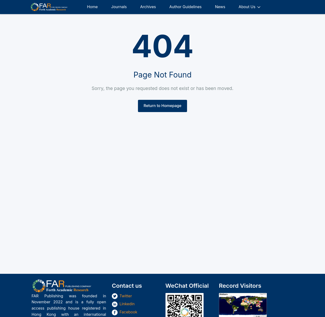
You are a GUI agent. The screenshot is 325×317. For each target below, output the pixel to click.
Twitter (126, 295)
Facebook (128, 312)
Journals (119, 6)
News (220, 6)
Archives (148, 6)
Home (92, 6)
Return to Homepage (163, 105)
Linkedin (127, 303)
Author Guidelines (185, 6)
